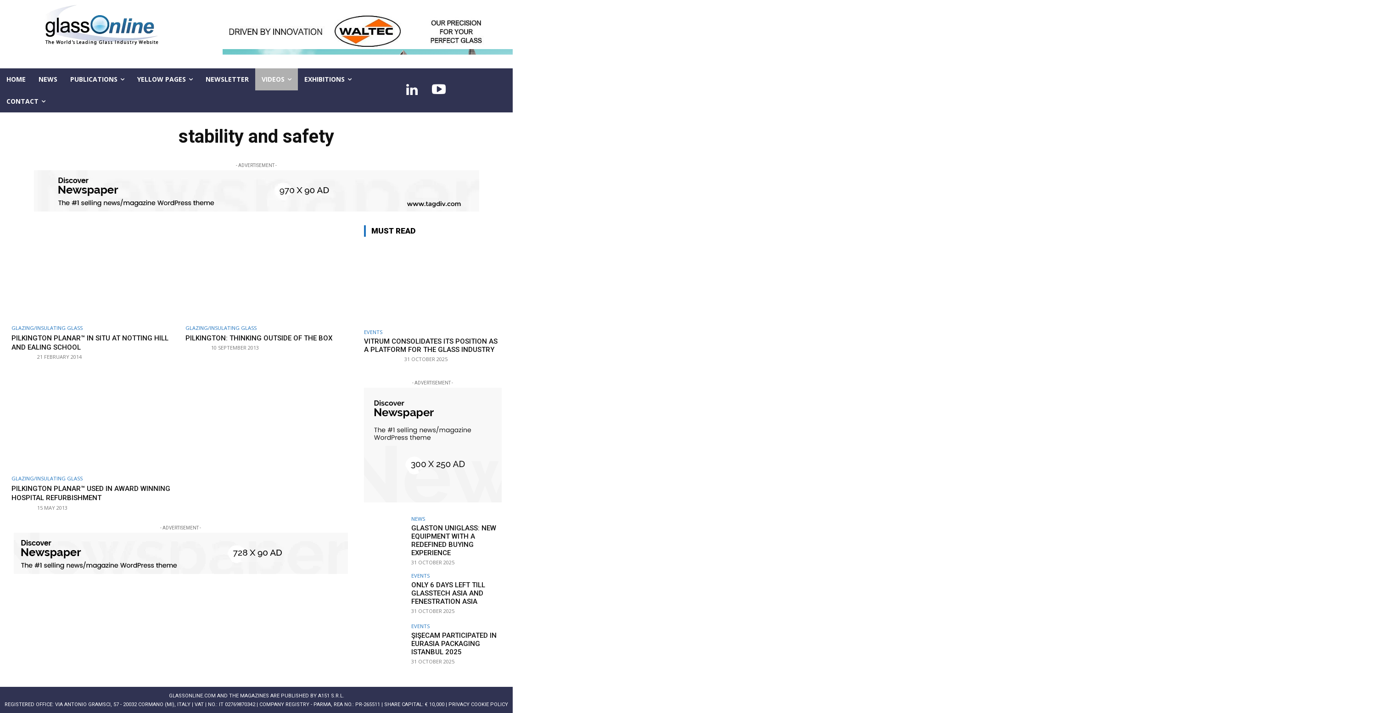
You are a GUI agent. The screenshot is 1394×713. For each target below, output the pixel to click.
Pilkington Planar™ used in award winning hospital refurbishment (82, 493)
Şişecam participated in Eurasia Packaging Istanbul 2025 (450, 640)
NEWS (418, 518)
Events (373, 331)
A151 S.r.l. (331, 693)
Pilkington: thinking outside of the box (259, 342)
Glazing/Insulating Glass (47, 327)
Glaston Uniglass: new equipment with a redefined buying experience (450, 539)
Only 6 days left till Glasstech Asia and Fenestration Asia (444, 590)
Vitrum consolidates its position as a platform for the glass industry (431, 345)
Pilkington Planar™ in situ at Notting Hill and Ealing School (90, 342)
